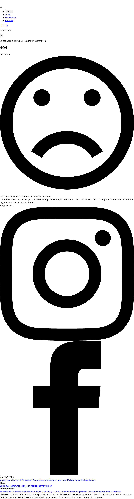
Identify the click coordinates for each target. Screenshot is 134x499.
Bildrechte (116, 491)
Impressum (6, 491)
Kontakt (9, 20)
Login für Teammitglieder (13, 485)
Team (8, 14)
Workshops (10, 17)
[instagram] (67, 339)
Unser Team (6, 480)
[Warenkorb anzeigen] (4, 25)
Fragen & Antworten (22, 480)
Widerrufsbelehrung (66, 491)
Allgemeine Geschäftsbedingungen (93, 491)
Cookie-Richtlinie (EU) (45, 491)
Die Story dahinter (58, 480)
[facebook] (67, 474)
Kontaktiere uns (41, 480)
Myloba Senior (88, 480)
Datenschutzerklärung (23, 491)
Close (9, 11)
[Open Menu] (1, 7)
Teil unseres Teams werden (39, 485)
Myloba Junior (74, 480)
